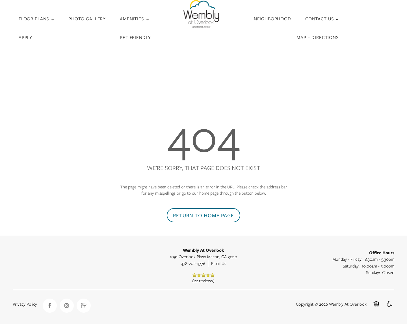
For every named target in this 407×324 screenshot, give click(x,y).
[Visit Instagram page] (67, 306)
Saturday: (351, 266)
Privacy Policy (25, 304)
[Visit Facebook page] (50, 306)
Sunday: (373, 272)
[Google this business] (84, 306)
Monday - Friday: (347, 259)
